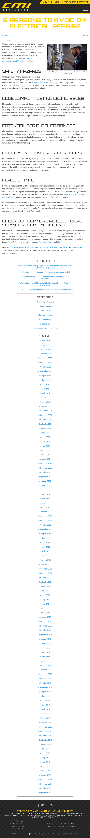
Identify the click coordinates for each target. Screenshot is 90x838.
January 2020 (45, 670)
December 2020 (45, 621)
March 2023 (45, 503)
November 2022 (45, 520)
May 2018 (46, 757)
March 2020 (45, 661)
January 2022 (45, 564)
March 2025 (45, 397)
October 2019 (45, 683)
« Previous (6, 35)
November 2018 (45, 731)
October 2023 (45, 472)
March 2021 (45, 608)
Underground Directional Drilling (45, 328)
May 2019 (46, 705)
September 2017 (45, 792)
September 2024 (45, 424)
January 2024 (45, 459)
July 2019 (46, 696)
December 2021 (45, 569)
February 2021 (45, 613)
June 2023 (46, 490)
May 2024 (46, 441)
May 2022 (46, 547)
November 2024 (45, 415)
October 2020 (45, 630)
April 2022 (46, 551)
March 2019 (45, 713)
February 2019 (45, 718)
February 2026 (45, 349)
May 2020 (46, 652)
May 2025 (46, 389)
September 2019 (45, 687)
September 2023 (45, 476)
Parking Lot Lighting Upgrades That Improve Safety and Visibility (46, 272)
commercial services (50, 247)
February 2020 (45, 665)
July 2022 (46, 538)
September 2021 (45, 582)
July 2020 (46, 643)
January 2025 (45, 406)
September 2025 (45, 371)
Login (42, 834)
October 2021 (45, 577)
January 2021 (45, 617)
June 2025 (46, 384)
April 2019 (46, 709)
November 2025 (45, 362)
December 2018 (45, 727)
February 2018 (45, 770)
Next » (85, 35)
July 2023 (46, 485)
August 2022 (46, 533)
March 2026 (45, 345)
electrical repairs (63, 247)
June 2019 (46, 700)
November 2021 (45, 573)
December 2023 (45, 463)
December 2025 (45, 358)
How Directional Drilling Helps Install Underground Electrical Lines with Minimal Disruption (45, 266)
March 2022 (45, 555)
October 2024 (45, 419)
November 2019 (45, 678)
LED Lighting (46, 319)
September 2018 (45, 740)
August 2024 (46, 428)
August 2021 (46, 586)
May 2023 (46, 494)
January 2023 (45, 511)
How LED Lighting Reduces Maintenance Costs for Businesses (46, 289)
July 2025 (46, 380)
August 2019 (46, 691)
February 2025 (45, 402)
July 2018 (46, 749)
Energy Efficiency (46, 306)
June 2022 (46, 542)
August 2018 (46, 744)
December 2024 (45, 411)
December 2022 (45, 516)
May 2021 (46, 599)
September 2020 (45, 634)
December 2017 (45, 779)
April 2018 (46, 762)
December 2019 (45, 674)
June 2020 (46, 648)
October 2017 (45, 788)
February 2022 (45, 560)
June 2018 (46, 753)
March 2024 (45, 450)
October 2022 (45, 525)
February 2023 (45, 507)
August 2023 (46, 481)
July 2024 (46, 432)
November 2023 (45, 468)
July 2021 (46, 591)
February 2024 (45, 454)
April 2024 (46, 446)
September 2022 (45, 529)
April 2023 (46, 498)
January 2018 (45, 775)
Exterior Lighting (45, 315)
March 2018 (45, 766)
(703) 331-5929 (20, 826)
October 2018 (45, 735)
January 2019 (45, 722)
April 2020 (46, 656)
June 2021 (46, 595)
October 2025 (45, 367)
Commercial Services (17, 247)
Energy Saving (45, 311)
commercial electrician (35, 247)
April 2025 (46, 393)
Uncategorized (45, 324)
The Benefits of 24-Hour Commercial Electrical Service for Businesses (46, 277)
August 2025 (46, 375)
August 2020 (46, 639)
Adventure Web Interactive (71, 834)
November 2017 (45, 784)
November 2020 (45, 626)
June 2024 (46, 437)
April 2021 (46, 604)
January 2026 (45, 354)
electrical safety (77, 247)
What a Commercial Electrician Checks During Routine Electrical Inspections (45, 284)
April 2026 (46, 340)
